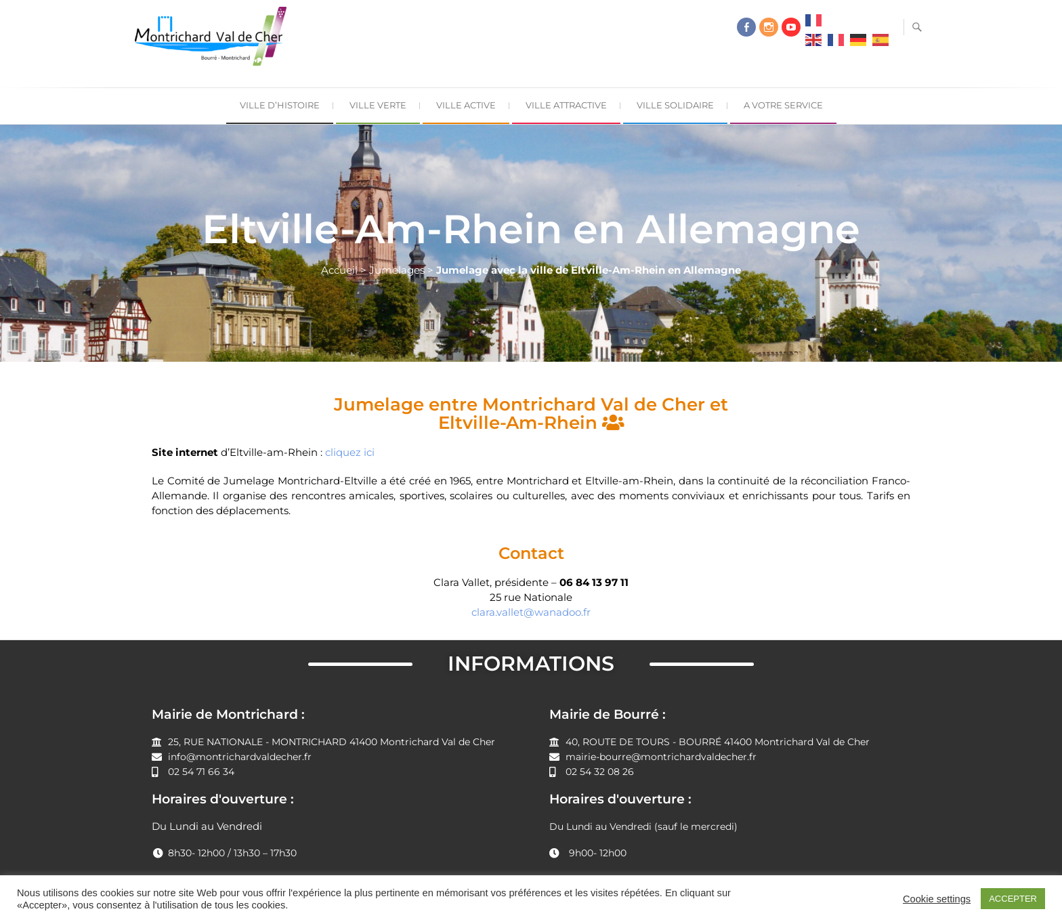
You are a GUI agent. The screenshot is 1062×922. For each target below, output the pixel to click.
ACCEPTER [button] (1013, 899)
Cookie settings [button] (937, 899)
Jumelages (397, 270)
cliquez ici (350, 452)
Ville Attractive (566, 105)
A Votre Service (783, 105)
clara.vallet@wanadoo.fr (531, 612)
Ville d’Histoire (280, 105)
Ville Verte (377, 105)
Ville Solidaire (675, 105)
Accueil (339, 270)
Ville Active (466, 105)
